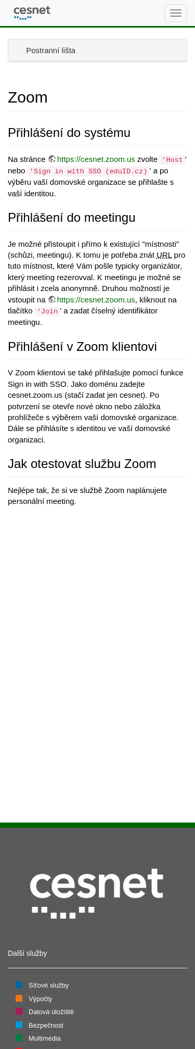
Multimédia (45, 1038)
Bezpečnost (46, 1025)
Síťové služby (49, 985)
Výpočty (40, 999)
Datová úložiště (51, 1012)
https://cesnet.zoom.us (96, 159)
